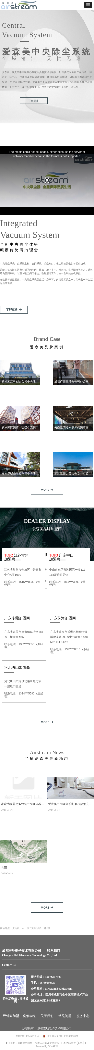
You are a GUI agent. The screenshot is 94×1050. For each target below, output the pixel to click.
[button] (88, 5)
